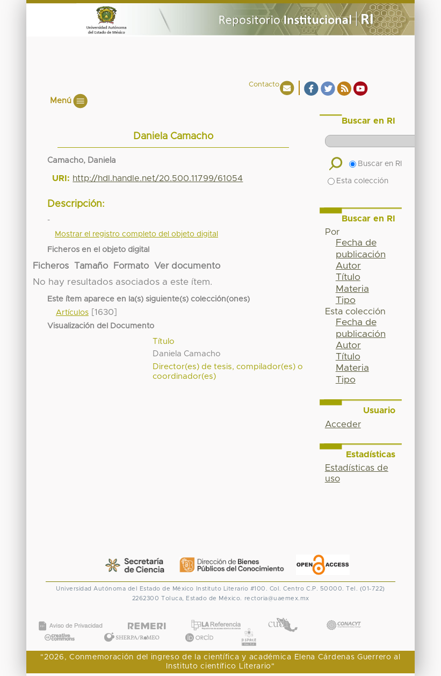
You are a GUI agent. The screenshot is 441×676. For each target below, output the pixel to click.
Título (348, 277)
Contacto (264, 84)
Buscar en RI (375, 164)
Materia (352, 289)
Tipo (346, 300)
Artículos (72, 313)
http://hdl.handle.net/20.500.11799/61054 (158, 178)
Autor (348, 266)
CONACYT (343, 614)
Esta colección (358, 181)
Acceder (343, 424)
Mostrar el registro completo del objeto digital (136, 234)
